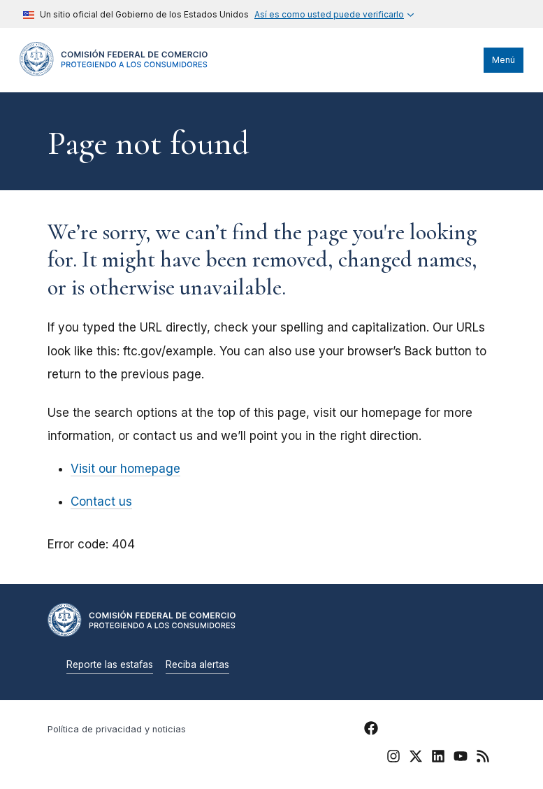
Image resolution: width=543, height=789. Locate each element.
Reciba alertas (197, 664)
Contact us (101, 502)
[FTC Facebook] (371, 730)
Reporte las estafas (109, 664)
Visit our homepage (125, 469)
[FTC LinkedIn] (438, 758)
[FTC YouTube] (461, 758)
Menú (503, 60)
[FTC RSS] (483, 758)
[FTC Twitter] (416, 755)
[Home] (114, 72)
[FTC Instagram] (393, 758)
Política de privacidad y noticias (117, 729)
